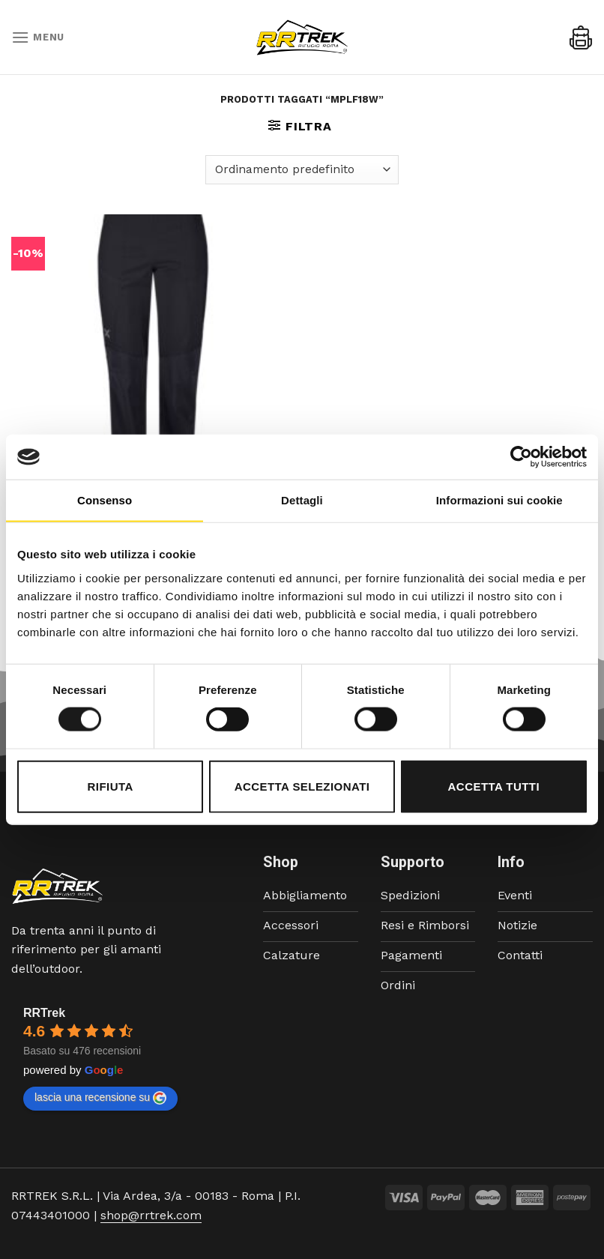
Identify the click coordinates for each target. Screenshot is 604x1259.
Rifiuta (110, 785)
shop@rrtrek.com (151, 1215)
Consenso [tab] (104, 500)
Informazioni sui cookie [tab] (499, 500)
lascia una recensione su (100, 1098)
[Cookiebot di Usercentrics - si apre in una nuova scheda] (521, 457)
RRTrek (44, 1012)
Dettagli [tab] (302, 500)
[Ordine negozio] (301, 169)
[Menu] (37, 37)
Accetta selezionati (302, 785)
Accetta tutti (494, 785)
